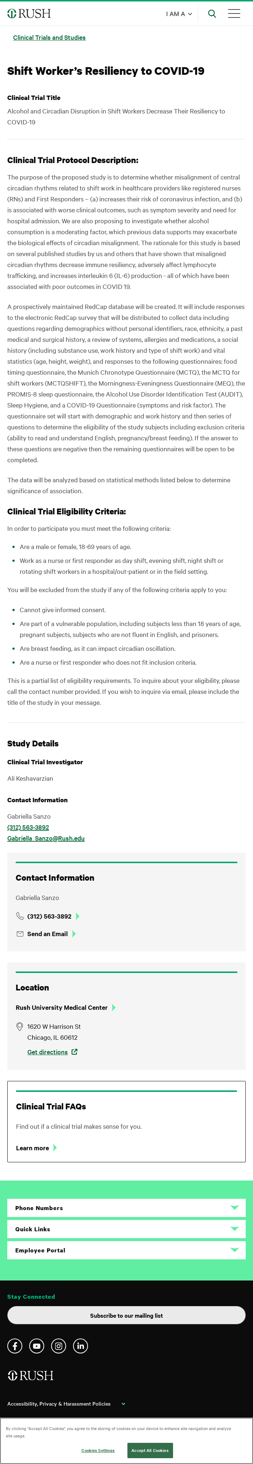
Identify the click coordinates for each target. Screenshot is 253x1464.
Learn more (32, 1147)
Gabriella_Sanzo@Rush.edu (46, 838)
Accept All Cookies (149, 1450)
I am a (175, 13)
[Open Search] (212, 13)
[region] (126, 1441)
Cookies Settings (98, 1450)
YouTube (36, 1346)
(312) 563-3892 (28, 827)
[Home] (31, 1378)
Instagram (58, 1346)
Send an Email (47, 933)
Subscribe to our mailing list (126, 1315)
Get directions (47, 1051)
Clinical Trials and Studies (49, 37)
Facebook (14, 1346)
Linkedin (80, 1346)
